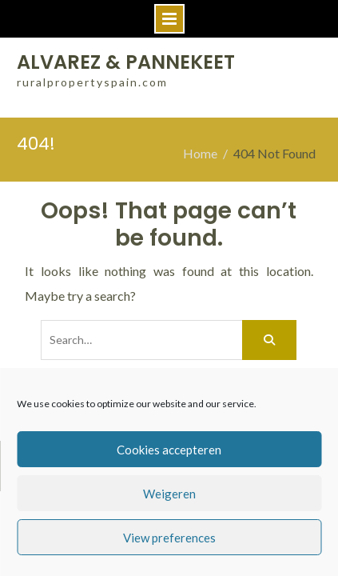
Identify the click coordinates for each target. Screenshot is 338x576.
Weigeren (169, 493)
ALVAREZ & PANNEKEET (126, 62)
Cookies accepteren (169, 449)
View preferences (169, 537)
